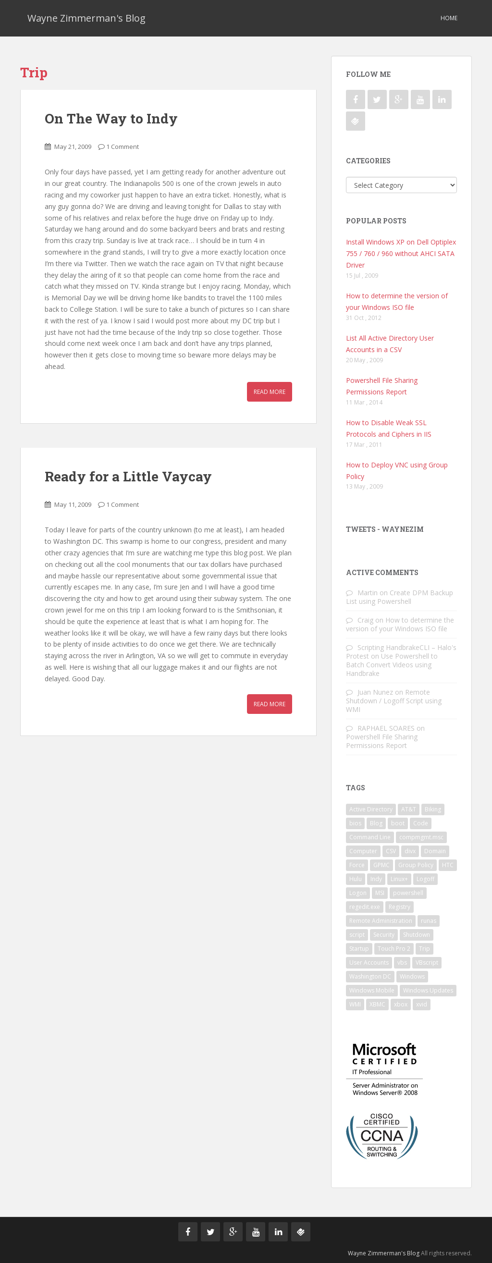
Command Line (370, 837)
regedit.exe (364, 907)
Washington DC (370, 976)
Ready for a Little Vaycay (128, 476)
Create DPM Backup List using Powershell (399, 597)
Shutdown (416, 935)
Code (420, 823)
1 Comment (122, 146)
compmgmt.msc (421, 837)
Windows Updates (428, 990)
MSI (379, 893)
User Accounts (369, 962)
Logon (358, 893)
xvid (421, 1004)
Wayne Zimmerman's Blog (86, 18)
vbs (402, 962)
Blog (376, 823)
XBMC (377, 1004)
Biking (433, 809)
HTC (448, 865)
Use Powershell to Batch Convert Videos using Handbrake (392, 664)
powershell (408, 893)
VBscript (427, 962)
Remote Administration (380, 921)
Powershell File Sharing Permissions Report (382, 741)
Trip (424, 948)
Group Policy (415, 865)
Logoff (425, 879)
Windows (412, 976)
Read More (269, 392)
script (357, 935)
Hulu (355, 879)
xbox (400, 1004)
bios (355, 823)
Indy (376, 879)
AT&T (408, 809)
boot (398, 823)
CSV (391, 851)
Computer (363, 851)
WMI (355, 1004)
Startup (359, 948)
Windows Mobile (371, 990)
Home (449, 18)
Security (383, 935)
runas (428, 921)
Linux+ (399, 879)
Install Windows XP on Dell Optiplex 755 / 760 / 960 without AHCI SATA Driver (401, 253)
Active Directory (371, 809)
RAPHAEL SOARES (386, 728)
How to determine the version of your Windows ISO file (400, 624)
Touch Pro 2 (394, 948)
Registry (399, 907)
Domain (435, 851)
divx (410, 851)
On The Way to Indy (111, 118)
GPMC (381, 865)
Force (357, 865)
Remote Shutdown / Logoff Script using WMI (394, 700)
